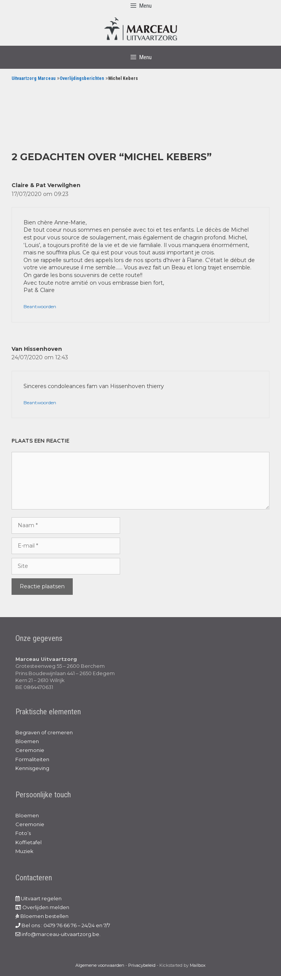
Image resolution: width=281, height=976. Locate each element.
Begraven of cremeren (44, 732)
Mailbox (198, 965)
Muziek (24, 851)
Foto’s (23, 833)
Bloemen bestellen (42, 916)
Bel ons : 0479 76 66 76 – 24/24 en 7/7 (62, 925)
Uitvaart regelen (38, 898)
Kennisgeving (32, 768)
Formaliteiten (32, 759)
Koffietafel (28, 842)
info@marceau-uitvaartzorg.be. (57, 934)
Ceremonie (29, 750)
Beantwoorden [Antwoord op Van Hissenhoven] (39, 402)
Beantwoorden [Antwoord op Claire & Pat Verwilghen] (39, 306)
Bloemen (27, 741)
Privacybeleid (142, 965)
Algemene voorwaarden (99, 965)
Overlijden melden (42, 907)
